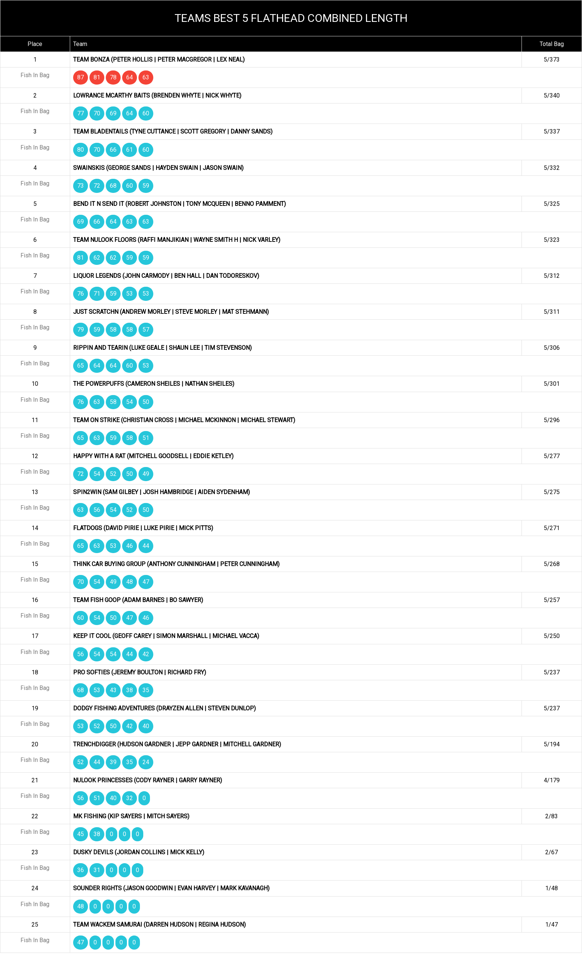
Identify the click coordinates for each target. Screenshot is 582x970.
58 (113, 329)
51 (146, 437)
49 (146, 473)
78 (113, 77)
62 (97, 257)
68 (113, 185)
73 (80, 185)
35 (146, 690)
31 (97, 870)
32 (129, 798)
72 (97, 185)
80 (80, 149)
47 (146, 581)
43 (113, 690)
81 (97, 77)
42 (146, 654)
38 (129, 690)
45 (80, 834)
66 (113, 149)
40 (146, 726)
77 (80, 113)
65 (80, 365)
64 (129, 77)
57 (146, 329)
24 (146, 762)
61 (129, 149)
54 (129, 401)
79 (80, 329)
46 (129, 545)
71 (97, 293)
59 (146, 185)
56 (97, 509)
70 (97, 113)
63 (146, 77)
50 (146, 401)
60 (146, 113)
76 (80, 293)
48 (129, 581)
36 (80, 870)
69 (113, 113)
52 (113, 473)
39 (113, 762)
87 (80, 77)
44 (146, 545)
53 (129, 293)
